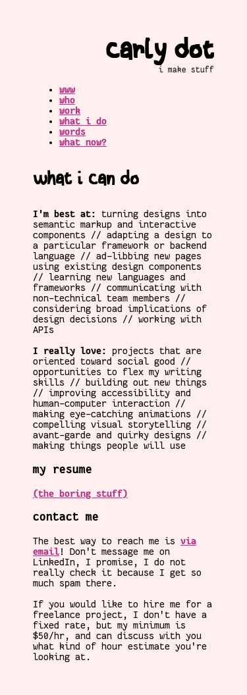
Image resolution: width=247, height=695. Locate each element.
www (67, 89)
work (69, 110)
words (72, 131)
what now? (83, 142)
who (67, 100)
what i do (83, 121)
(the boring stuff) (80, 493)
